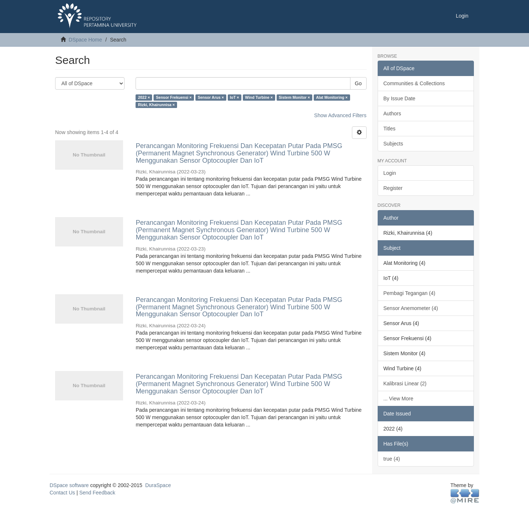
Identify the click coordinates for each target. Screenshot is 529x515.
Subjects (393, 144)
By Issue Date (399, 98)
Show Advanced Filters (340, 115)
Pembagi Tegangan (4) (409, 293)
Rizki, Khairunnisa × (156, 104)
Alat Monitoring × (332, 97)
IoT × (234, 97)
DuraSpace (158, 485)
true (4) (392, 459)
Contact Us (62, 493)
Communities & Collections (414, 83)
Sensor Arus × (211, 97)
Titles (390, 129)
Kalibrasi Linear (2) (405, 383)
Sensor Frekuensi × (174, 97)
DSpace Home (85, 40)
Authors (392, 113)
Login (390, 173)
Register (393, 188)
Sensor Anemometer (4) (411, 308)
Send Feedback (97, 493)
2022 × (144, 97)
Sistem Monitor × (294, 97)
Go (358, 83)
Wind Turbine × (259, 97)
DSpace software (69, 485)
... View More (398, 398)
